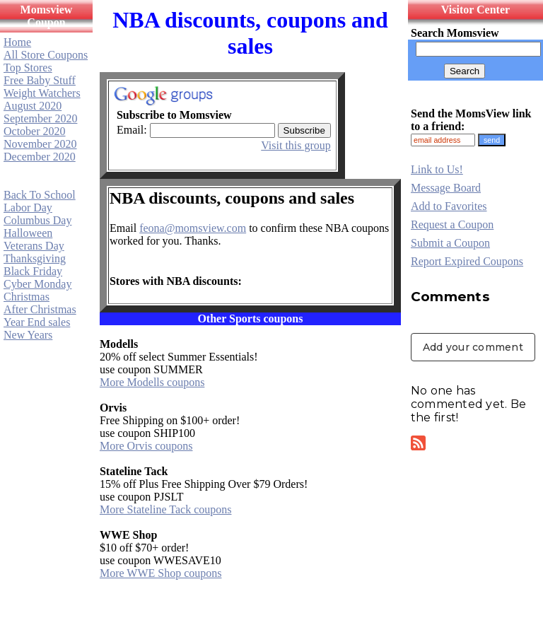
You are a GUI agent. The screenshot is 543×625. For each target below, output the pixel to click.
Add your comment (473, 347)
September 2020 (40, 118)
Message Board (446, 188)
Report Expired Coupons (467, 261)
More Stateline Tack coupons (166, 509)
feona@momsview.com (192, 228)
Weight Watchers (42, 93)
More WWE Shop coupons (161, 573)
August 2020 (33, 106)
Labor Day (28, 207)
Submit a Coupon (450, 243)
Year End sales (37, 322)
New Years (28, 335)
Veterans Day (34, 246)
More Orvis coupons (146, 446)
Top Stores (28, 68)
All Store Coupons (46, 55)
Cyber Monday (37, 284)
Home (17, 42)
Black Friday (33, 271)
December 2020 (40, 157)
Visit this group (296, 145)
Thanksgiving (35, 258)
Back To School (40, 195)
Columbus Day (37, 220)
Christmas (26, 297)
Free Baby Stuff (40, 80)
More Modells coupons (152, 382)
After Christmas (40, 309)
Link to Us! (437, 169)
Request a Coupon (452, 224)
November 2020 (40, 144)
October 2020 (35, 131)
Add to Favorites (449, 206)
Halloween (28, 233)
